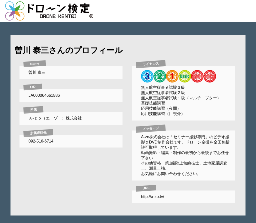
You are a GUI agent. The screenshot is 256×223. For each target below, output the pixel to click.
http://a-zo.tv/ (152, 196)
